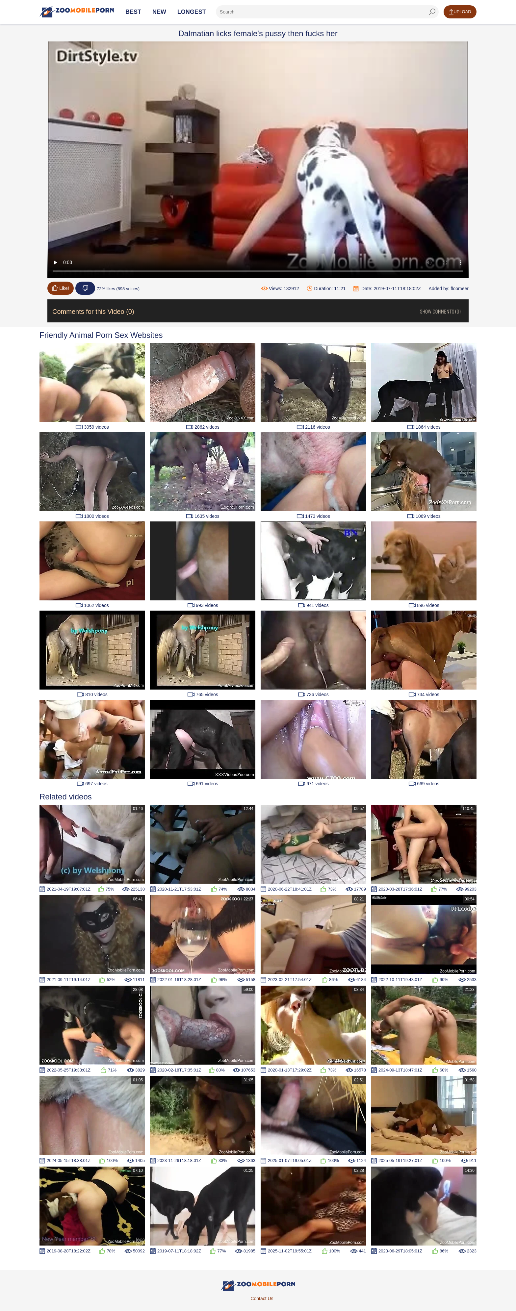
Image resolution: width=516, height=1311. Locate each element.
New (159, 12)
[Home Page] (76, 11)
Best (133, 12)
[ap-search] (327, 11)
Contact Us (261, 1298)
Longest (191, 12)
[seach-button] (432, 11)
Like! (60, 288)
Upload (460, 12)
